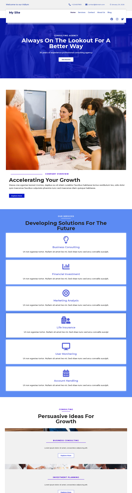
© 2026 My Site (119, 490)
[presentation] (73, 428)
